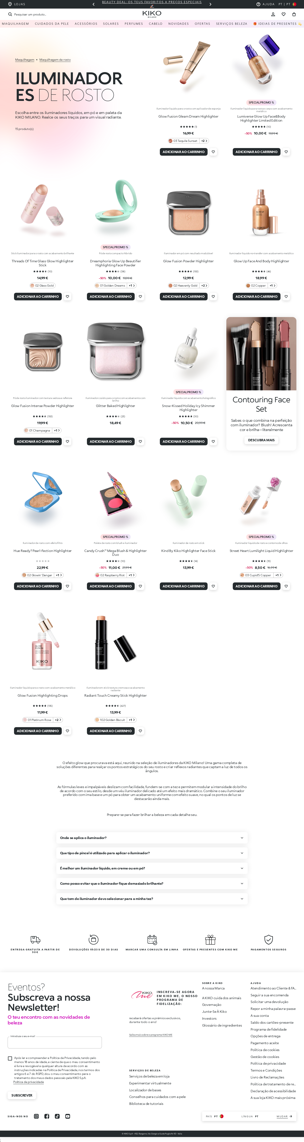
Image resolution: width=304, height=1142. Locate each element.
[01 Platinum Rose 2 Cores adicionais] (42, 720)
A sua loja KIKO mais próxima (273, 1098)
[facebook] (46, 1116)
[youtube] (67, 1116)
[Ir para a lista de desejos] (283, 14)
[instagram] (36, 1116)
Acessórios (86, 23)
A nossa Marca (213, 988)
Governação (211, 1005)
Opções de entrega (265, 1036)
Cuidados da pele (52, 23)
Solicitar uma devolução (269, 1002)
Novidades (178, 23)
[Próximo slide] (210, 4)
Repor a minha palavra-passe (273, 1009)
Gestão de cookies (265, 1057)
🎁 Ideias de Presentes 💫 (277, 23)
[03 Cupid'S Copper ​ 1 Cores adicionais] (261, 575)
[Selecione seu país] (287, 4)
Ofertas (202, 23)
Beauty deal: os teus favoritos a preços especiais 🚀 (152, 4)
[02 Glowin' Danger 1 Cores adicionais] (42, 575)
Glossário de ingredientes (222, 1025)
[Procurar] (27, 14)
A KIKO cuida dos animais (221, 998)
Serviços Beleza (232, 23)
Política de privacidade (28, 1082)
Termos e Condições (266, 1070)
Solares (111, 23)
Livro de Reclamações (267, 1077)
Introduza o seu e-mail (22, 1036)
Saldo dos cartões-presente (272, 1022)
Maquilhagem (15, 23)
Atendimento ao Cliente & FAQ (274, 988)
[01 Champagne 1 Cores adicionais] (43, 430)
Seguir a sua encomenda (270, 995)
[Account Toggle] (273, 14)
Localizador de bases (145, 1090)
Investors (209, 1018)
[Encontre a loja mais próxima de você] (16, 4)
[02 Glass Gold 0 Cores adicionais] (43, 285)
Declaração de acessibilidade (273, 1091)
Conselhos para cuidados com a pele (157, 1097)
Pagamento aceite (265, 1043)
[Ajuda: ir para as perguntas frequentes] (265, 4)
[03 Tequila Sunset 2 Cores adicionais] (188, 141)
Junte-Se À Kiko (214, 1011)
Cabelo (156, 23)
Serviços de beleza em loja (149, 1076)
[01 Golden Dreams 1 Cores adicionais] (116, 285)
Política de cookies (265, 1050)
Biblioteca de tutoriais (146, 1104)
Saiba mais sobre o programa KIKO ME (150, 1034)
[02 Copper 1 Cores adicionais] (261, 285)
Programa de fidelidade (269, 1029)
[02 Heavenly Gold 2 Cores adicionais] (188, 285)
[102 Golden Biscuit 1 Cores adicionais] (115, 720)
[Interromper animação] (26, 987)
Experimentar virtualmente (150, 1083)
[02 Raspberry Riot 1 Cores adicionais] (115, 575)
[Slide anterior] (93, 4)
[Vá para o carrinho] (294, 14)
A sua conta (260, 1015)
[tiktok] (57, 1116)
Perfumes (134, 23)
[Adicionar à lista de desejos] (213, 152)
